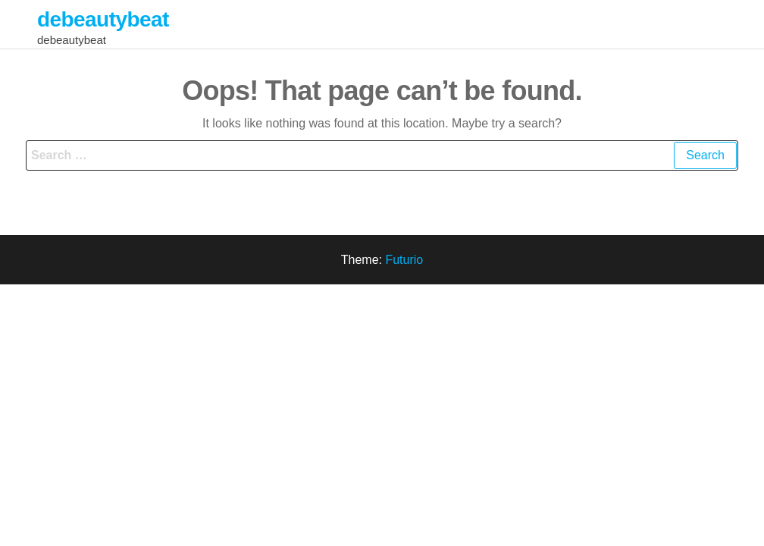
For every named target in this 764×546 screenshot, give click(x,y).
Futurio (404, 259)
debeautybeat (103, 19)
